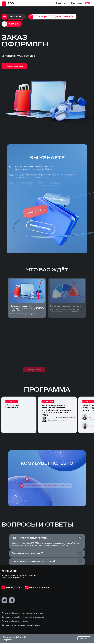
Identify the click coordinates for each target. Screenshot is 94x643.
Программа (76, 3)
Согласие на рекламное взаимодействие (21, 625)
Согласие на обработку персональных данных (23, 617)
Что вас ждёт (61, 3)
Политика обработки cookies (15, 621)
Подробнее (7, 639)
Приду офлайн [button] (14, 66)
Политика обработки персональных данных (22, 613)
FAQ (87, 3)
